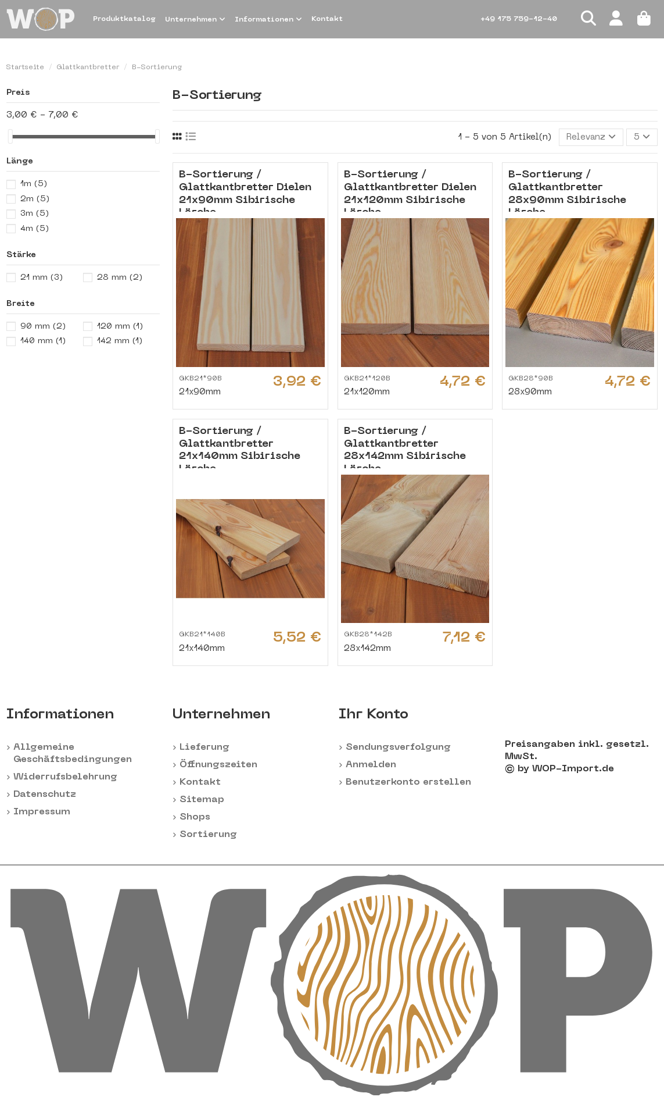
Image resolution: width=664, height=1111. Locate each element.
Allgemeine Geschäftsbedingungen (72, 753)
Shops (195, 817)
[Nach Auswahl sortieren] (591, 138)
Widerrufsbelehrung (65, 777)
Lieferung (204, 747)
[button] (195, 19)
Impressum (41, 812)
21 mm (41, 278)
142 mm (119, 341)
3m (34, 214)
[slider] (10, 136)
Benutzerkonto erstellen (408, 782)
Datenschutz (44, 794)
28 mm (119, 278)
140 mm (43, 341)
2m (34, 199)
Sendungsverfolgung (398, 747)
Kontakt (200, 782)
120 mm (120, 326)
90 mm (43, 326)
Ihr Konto (373, 715)
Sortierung (208, 834)
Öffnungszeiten (218, 765)
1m (33, 184)
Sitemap (202, 799)
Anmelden (371, 765)
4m (34, 229)
